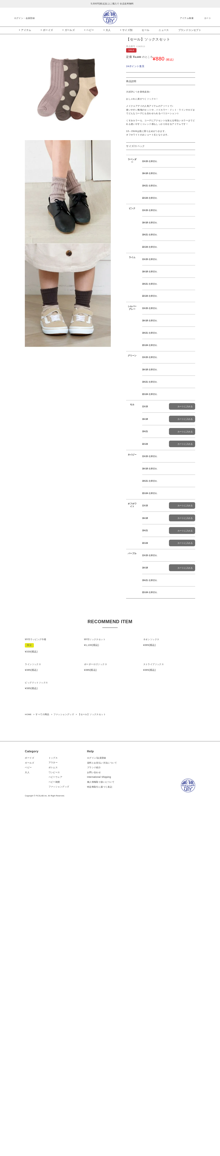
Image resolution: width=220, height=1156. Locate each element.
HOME (28, 1059)
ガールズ (29, 1107)
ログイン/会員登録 (98, 1103)
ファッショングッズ (63, 1059)
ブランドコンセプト (189, 30)
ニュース (164, 30)
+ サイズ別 (126, 30)
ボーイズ (29, 1103)
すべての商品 (42, 1059)
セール (145, 30)
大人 (27, 1117)
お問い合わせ (95, 1117)
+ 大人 (107, 30)
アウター (54, 1107)
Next (115, 89)
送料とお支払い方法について (103, 1107)
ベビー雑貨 (55, 1127)
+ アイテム (25, 30)
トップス (54, 1103)
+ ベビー (89, 30)
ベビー (28, 1112)
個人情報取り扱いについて (102, 1127)
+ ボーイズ (47, 30)
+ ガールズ (68, 30)
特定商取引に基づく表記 (101, 1132)
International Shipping (100, 1122)
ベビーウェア (57, 1122)
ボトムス (54, 1112)
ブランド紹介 (95, 1112)
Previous (21, 89)
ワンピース (55, 1117)
